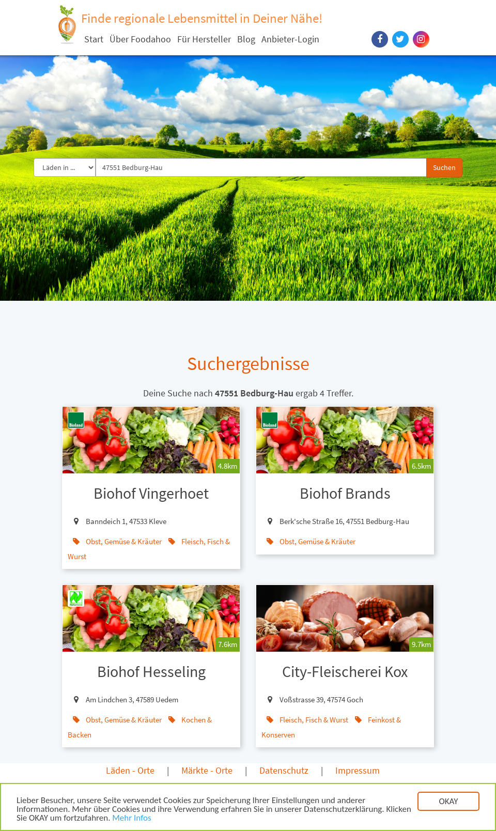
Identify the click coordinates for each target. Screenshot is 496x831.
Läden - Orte (130, 770)
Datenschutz (283, 770)
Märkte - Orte (207, 770)
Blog (246, 39)
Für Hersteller (204, 39)
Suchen (444, 167)
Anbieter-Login (290, 39)
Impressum (357, 770)
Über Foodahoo (140, 39)
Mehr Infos (131, 819)
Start (93, 39)
